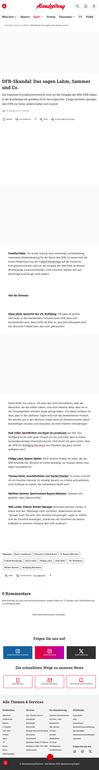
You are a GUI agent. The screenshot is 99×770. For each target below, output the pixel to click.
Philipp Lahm (15, 458)
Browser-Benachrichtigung (37, 731)
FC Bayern (7, 727)
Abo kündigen (78, 731)
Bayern (5, 723)
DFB (63, 257)
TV (4, 742)
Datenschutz (78, 723)
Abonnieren (54, 723)
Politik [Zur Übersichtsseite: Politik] (90, 16)
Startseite (8, 25)
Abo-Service (54, 727)
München (6, 715)
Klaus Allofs (15, 314)
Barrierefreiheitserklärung (83, 727)
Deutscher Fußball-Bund (45, 554)
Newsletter (30, 719)
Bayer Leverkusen (22, 554)
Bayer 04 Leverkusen (54, 433)
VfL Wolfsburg (48, 314)
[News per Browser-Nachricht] (81, 681)
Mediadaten (54, 739)
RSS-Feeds (30, 727)
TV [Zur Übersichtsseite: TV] (80, 16)
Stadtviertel (7, 719)
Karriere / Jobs (56, 719)
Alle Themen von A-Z (34, 715)
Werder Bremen (59, 476)
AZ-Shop (53, 742)
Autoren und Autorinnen (59, 715)
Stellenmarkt (31, 750)
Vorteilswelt (31, 739)
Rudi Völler (14, 433)
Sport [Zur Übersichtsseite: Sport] (36, 16)
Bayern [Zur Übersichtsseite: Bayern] (25, 16)
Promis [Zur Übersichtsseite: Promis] (51, 16)
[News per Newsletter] (49, 681)
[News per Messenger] (17, 681)
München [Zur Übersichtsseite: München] (8, 16)
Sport (17, 25)
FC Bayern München (69, 554)
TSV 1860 (6, 731)
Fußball (25, 25)
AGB (75, 719)
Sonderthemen (56, 750)
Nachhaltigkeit (9, 754)
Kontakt (53, 735)
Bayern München (56, 493)
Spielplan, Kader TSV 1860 (37, 746)
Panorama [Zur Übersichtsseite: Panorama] (65, 16)
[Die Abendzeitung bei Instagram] (49, 652)
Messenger (30, 723)
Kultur (5, 746)
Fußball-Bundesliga (50, 261)
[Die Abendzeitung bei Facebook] (17, 652)
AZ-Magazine (55, 746)
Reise (5, 750)
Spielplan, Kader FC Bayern (37, 742)
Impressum (77, 715)
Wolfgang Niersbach (34, 445)
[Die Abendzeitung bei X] (81, 652)
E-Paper (53, 731)
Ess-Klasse (30, 735)
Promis (5, 735)
